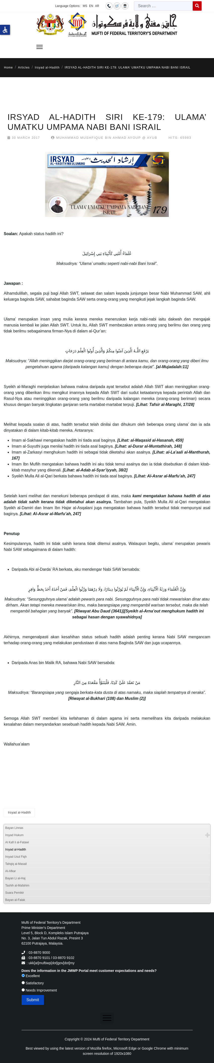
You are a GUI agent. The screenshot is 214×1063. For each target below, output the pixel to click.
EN (91, 6)
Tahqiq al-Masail (16, 864)
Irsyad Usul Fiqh (16, 856)
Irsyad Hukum (14, 835)
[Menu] (39, 47)
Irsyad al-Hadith (19, 812)
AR (97, 6)
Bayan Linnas (14, 828)
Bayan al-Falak (15, 900)
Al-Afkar (10, 871)
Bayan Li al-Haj (15, 878)
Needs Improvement (39, 990)
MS (85, 6)
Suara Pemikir (14, 892)
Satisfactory (33, 983)
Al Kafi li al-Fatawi (17, 842)
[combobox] (163, 6)
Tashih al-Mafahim (17, 885)
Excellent (31, 976)
